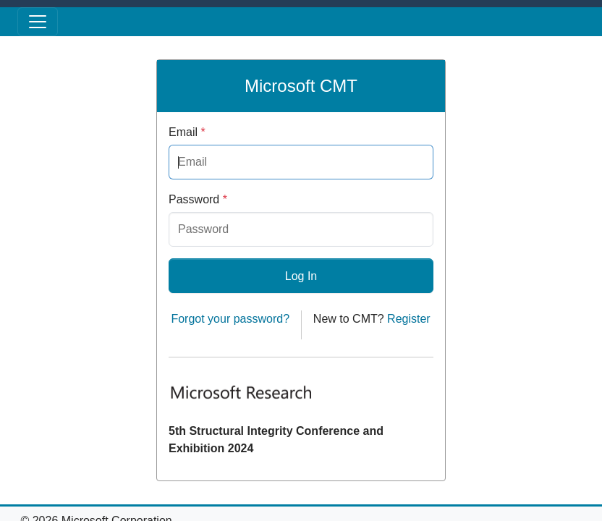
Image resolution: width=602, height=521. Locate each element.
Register (409, 319)
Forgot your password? (230, 319)
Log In (301, 276)
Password (198, 199)
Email (187, 132)
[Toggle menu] (37, 21)
